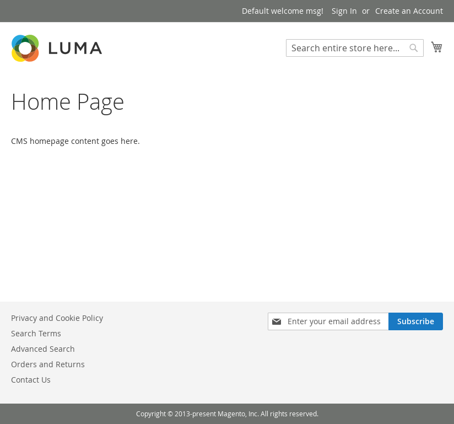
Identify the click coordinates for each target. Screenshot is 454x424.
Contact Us (31, 379)
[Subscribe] (415, 321)
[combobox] (355, 48)
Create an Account (409, 11)
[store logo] (58, 48)
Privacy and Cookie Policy (57, 318)
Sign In (344, 11)
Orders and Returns (48, 364)
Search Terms (36, 333)
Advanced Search (43, 349)
